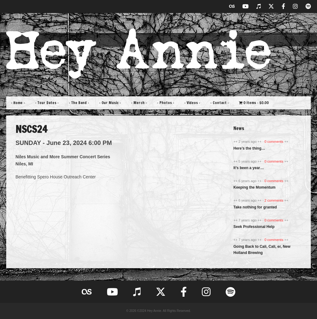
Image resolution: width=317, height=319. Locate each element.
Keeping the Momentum (254, 187)
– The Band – (79, 102)
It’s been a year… (248, 168)
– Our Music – (110, 102)
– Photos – (165, 102)
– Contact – (219, 102)
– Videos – (192, 102)
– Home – (18, 102)
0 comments (274, 141)
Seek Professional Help (254, 227)
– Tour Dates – (47, 102)
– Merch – (139, 102)
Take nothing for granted (255, 207)
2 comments (274, 200)
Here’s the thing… (249, 148)
